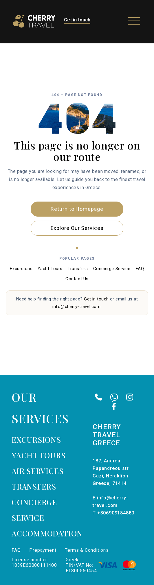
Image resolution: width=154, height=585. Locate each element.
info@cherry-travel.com (76, 306)
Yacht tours (39, 455)
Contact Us (77, 278)
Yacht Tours (50, 268)
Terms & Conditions (87, 550)
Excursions (21, 268)
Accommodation (47, 533)
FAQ (140, 268)
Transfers (78, 268)
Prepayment (42, 550)
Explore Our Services (77, 228)
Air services (37, 471)
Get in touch (77, 20)
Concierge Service (112, 268)
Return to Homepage (77, 209)
